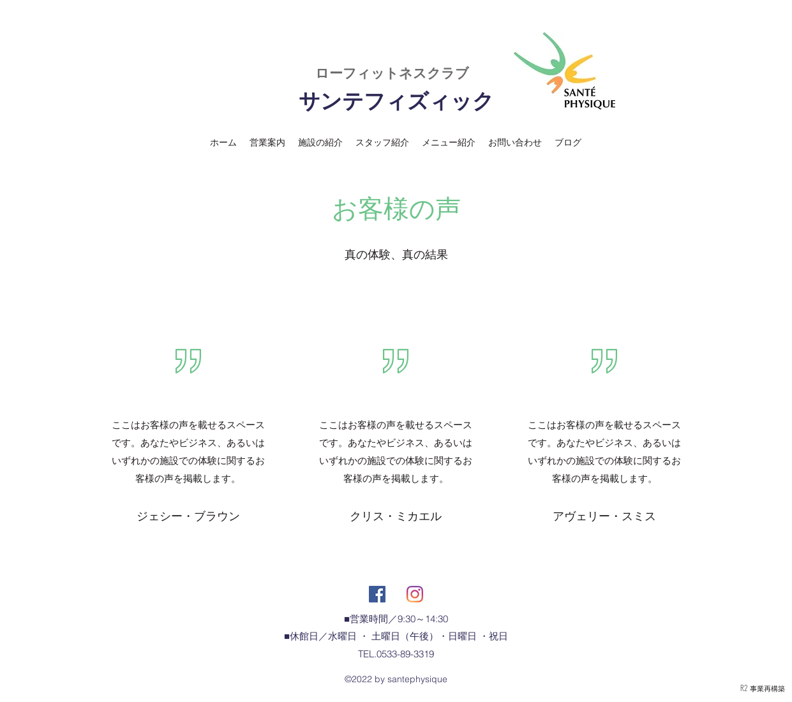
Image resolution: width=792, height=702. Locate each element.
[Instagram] (415, 594)
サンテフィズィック (396, 101)
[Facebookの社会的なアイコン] (377, 594)
